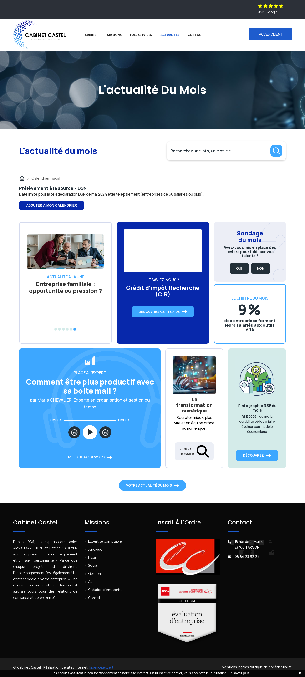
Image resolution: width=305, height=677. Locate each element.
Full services (141, 35)
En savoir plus (238, 673)
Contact (195, 35)
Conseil (94, 598)
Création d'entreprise (105, 590)
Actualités (169, 35)
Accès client (270, 34)
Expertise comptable (105, 542)
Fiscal (92, 557)
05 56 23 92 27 (247, 557)
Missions (114, 35)
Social (93, 566)
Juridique (95, 550)
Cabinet (91, 35)
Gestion (94, 574)
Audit (92, 582)
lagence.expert (101, 668)
